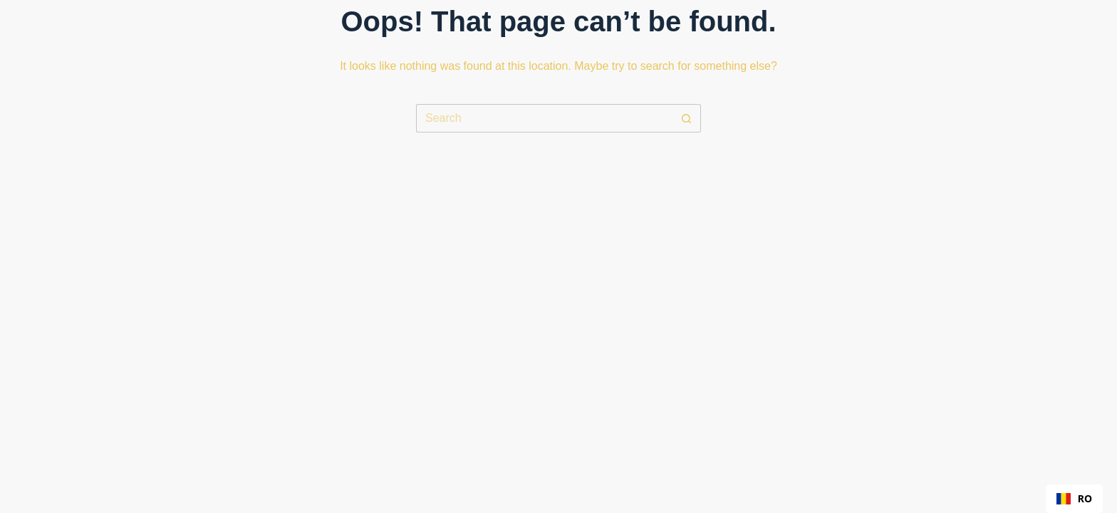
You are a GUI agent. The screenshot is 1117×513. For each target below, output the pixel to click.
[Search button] (686, 118)
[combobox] (1074, 498)
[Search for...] (544, 118)
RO (1074, 498)
